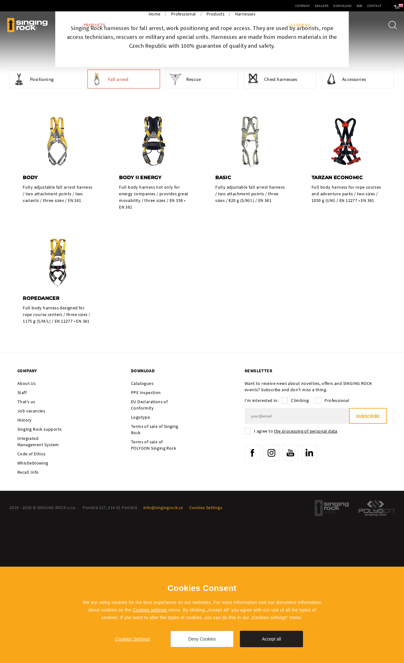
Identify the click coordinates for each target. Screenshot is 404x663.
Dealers (302, 5)
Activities (126, 25)
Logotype (140, 558)
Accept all (271, 639)
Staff (22, 533)
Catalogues (142, 524)
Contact (355, 5)
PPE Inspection (201, 25)
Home (155, 154)
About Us (26, 524)
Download (323, 5)
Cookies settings (150, 609)
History (24, 560)
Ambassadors (160, 25)
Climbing (300, 541)
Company (283, 5)
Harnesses (245, 154)
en (388, 5)
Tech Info (238, 25)
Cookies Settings (132, 639)
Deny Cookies (202, 639)
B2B (340, 5)
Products (94, 25)
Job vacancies (31, 551)
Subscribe (368, 557)
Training (268, 25)
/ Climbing (299, 25)
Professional (183, 154)
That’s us (26, 542)
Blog (68, 25)
